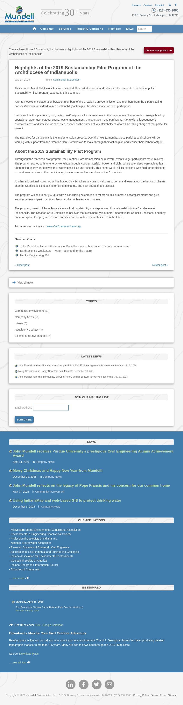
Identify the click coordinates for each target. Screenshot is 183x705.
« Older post (22, 265)
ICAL (38, 625)
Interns (19, 323)
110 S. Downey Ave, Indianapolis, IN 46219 (156, 15)
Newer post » (160, 265)
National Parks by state (27, 611)
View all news (25, 282)
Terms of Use (158, 695)
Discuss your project (158, 50)
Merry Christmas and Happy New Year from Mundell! (45, 371)
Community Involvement (66, 80)
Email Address (24, 408)
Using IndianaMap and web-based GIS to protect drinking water (67, 501)
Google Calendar (52, 625)
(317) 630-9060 (164, 10)
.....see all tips (19, 662)
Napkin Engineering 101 (34, 255)
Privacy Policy (141, 695)
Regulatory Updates (27, 330)
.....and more (19, 578)
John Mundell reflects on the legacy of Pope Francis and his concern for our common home (74, 246)
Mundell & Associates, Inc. (42, 695)
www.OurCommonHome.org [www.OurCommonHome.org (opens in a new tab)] (64, 226)
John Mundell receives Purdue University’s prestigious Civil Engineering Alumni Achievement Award (70, 366)
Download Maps (29, 654)
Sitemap (172, 695)
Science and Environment (30, 336)
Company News (24, 317)
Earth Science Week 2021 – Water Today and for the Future (56, 251)
